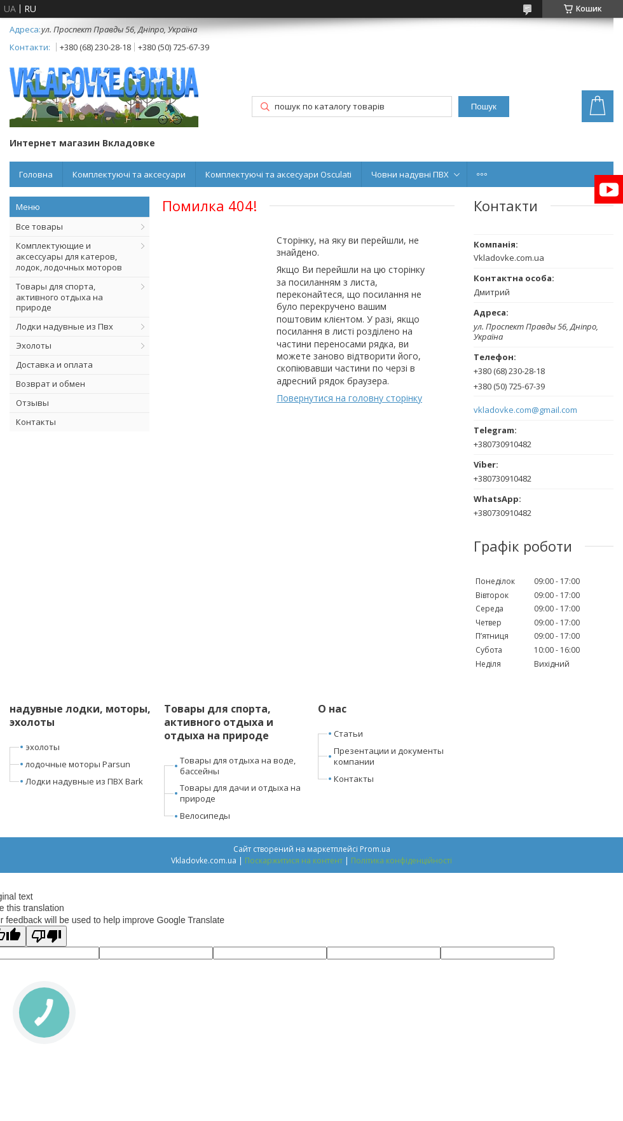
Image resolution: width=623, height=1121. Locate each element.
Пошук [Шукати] (483, 106)
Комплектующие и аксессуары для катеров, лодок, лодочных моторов (69, 256)
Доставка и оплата (54, 364)
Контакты (36, 422)
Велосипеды (205, 815)
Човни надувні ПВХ (410, 174)
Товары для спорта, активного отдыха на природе (59, 297)
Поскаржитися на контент (294, 860)
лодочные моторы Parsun (77, 764)
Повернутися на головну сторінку (349, 398)
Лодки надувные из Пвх (64, 326)
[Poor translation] (46, 936)
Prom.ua (375, 849)
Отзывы (32, 402)
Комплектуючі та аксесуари (129, 174)
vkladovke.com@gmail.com (525, 410)
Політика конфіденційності (401, 860)
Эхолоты (33, 345)
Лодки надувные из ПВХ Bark (84, 781)
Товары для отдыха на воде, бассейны (238, 766)
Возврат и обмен (50, 383)
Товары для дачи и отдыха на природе (240, 793)
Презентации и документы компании (389, 756)
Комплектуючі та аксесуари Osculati (278, 174)
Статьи (348, 733)
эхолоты (42, 747)
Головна (36, 174)
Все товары (39, 226)
